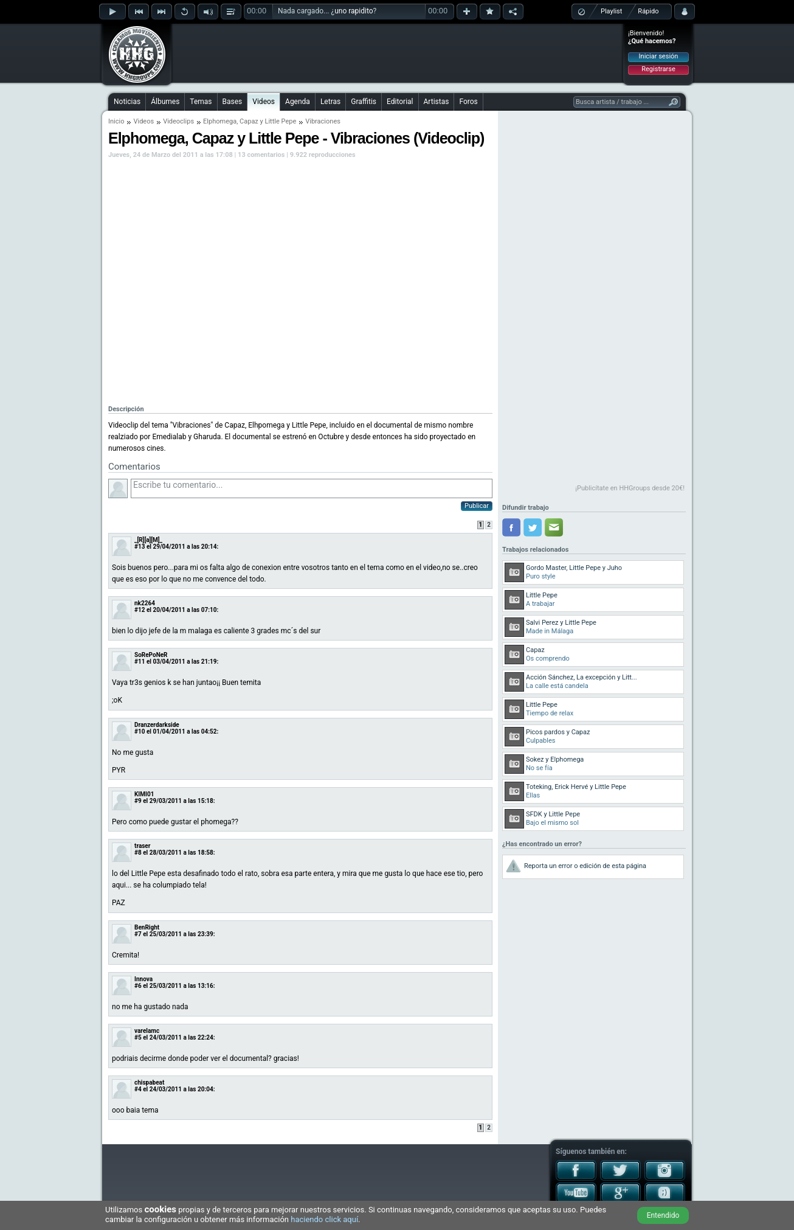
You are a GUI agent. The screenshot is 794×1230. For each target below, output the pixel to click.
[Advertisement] (397, 53)
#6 (138, 985)
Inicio (116, 121)
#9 (138, 800)
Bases (233, 101)
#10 (139, 731)
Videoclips (178, 121)
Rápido (648, 11)
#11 (139, 661)
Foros (468, 101)
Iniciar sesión (658, 56)
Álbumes (165, 101)
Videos (263, 101)
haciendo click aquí (324, 1219)
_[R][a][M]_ (148, 540)
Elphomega (219, 121)
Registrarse (658, 69)
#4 (138, 1089)
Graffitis (363, 101)
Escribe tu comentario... (311, 488)
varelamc (146, 1030)
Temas (201, 101)
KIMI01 (144, 794)
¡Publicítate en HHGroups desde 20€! (630, 488)
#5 (138, 1037)
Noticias (127, 101)
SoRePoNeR (151, 654)
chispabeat (149, 1082)
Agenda (297, 101)
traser (142, 846)
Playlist (611, 11)
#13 (139, 546)
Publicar (476, 506)
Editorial (400, 101)
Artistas (436, 101)
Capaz (249, 121)
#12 (139, 609)
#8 (138, 852)
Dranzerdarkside (156, 724)
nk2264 (144, 603)
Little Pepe (281, 121)
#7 (138, 934)
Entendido (663, 1215)
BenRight (146, 927)
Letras (330, 101)
